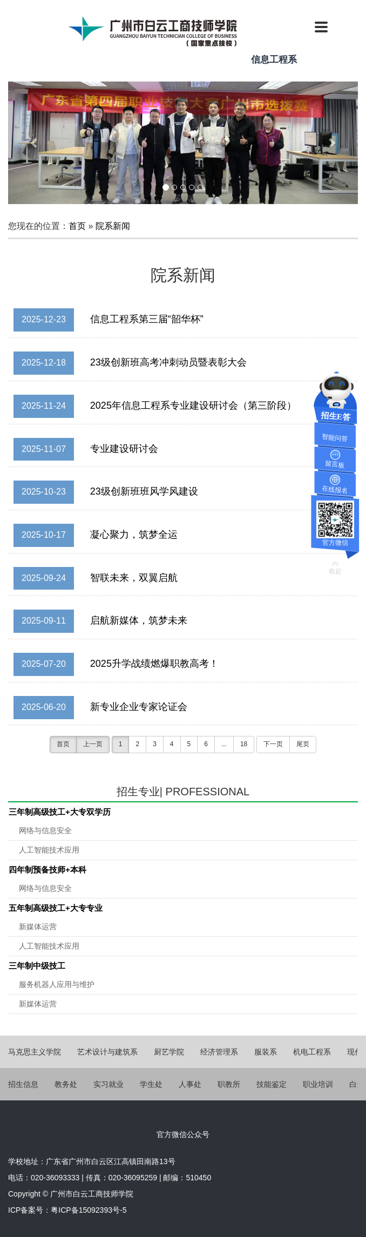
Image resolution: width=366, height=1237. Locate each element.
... (224, 744)
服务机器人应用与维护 (56, 984)
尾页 (302, 744)
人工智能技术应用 (49, 850)
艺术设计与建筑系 (107, 1051)
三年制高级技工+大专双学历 (60, 811)
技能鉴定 (271, 1084)
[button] (34, 143)
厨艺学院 (169, 1051)
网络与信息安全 (45, 830)
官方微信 (335, 542)
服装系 (265, 1051)
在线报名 (335, 490)
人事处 (190, 1084)
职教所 (229, 1084)
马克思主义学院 (34, 1051)
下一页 (273, 744)
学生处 (151, 1084)
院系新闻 (113, 226)
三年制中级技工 (37, 965)
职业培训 (318, 1084)
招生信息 (23, 1084)
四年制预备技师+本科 (47, 869)
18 (243, 744)
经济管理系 (219, 1051)
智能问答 (335, 438)
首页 (77, 226)
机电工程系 (312, 1051)
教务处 (66, 1084)
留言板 (335, 465)
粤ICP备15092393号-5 (88, 1210)
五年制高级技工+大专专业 (56, 907)
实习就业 (108, 1084)
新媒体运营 (38, 926)
